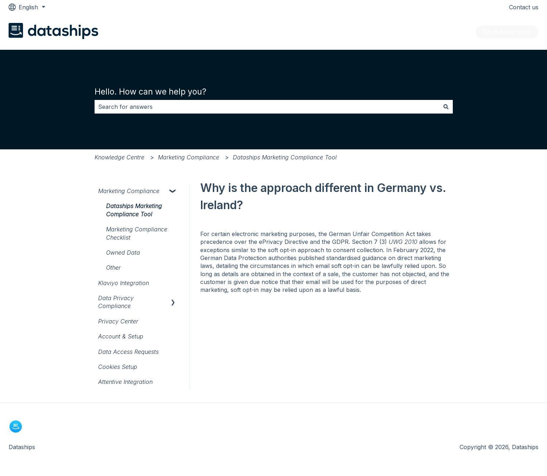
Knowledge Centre (119, 157)
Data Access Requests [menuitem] (128, 351)
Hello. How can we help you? (150, 92)
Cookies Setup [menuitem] (117, 366)
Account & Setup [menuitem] (120, 336)
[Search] (446, 107)
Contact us (523, 7)
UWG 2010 (403, 241)
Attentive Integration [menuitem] (125, 381)
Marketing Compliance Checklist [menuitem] (136, 233)
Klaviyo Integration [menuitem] (123, 283)
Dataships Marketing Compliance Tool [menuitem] (134, 209)
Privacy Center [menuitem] (118, 321)
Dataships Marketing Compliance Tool (285, 157)
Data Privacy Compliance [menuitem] (116, 301)
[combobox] (267, 107)
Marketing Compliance (188, 157)
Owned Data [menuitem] (123, 252)
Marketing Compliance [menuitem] (128, 190)
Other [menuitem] (113, 267)
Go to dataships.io (507, 31)
